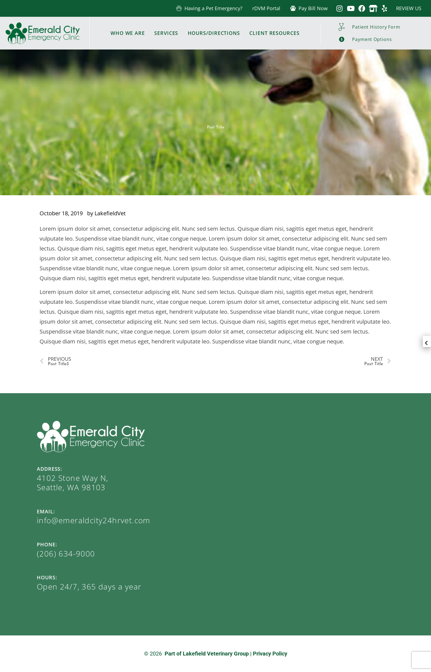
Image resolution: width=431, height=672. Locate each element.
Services (166, 33)
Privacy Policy (270, 653)
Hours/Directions (214, 33)
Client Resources (274, 33)
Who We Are (127, 33)
